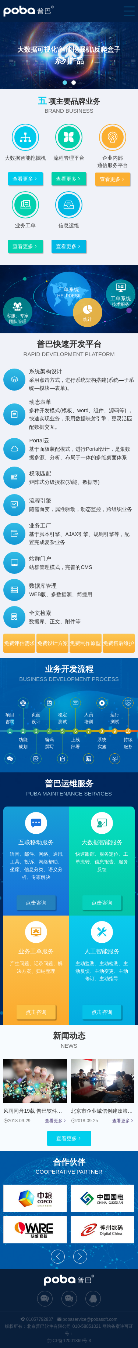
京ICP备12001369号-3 (69, 1340)
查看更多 (25, 179)
